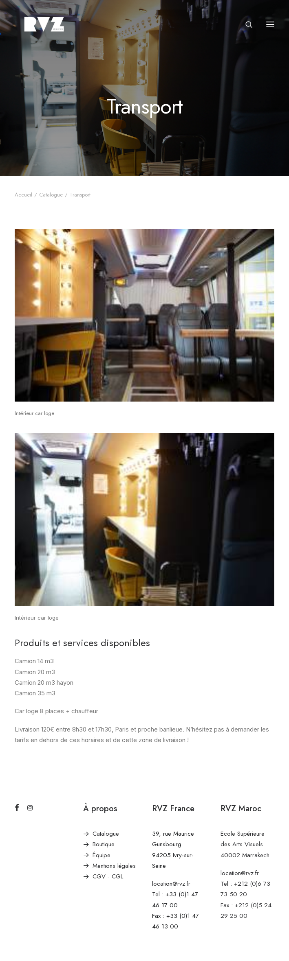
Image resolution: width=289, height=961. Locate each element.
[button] (270, 24)
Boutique (104, 844)
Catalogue (51, 195)
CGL (117, 876)
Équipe (101, 855)
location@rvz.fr (171, 883)
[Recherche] (245, 24)
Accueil (23, 195)
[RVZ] (44, 24)
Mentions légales (114, 865)
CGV (99, 876)
